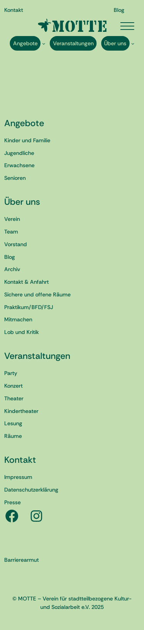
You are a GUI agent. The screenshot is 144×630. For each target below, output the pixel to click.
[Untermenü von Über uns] (132, 43)
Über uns (22, 201)
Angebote (24, 123)
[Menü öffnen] (127, 26)
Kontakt (20, 460)
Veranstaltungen (37, 356)
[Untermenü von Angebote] (43, 43)
